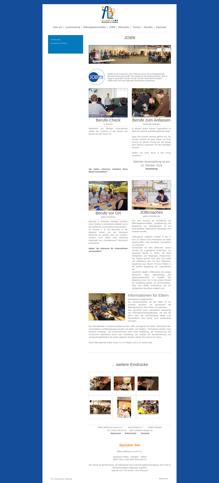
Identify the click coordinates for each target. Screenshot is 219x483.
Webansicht (163, 479)
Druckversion (58, 479)
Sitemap (69, 479)
